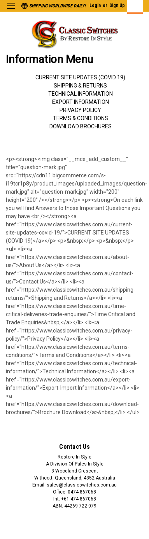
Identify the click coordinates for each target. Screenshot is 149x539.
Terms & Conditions (80, 118)
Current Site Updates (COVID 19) (80, 77)
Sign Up (117, 5)
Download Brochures (80, 126)
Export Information (80, 102)
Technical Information (80, 94)
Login (95, 5)
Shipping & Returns (80, 85)
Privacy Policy (80, 110)
